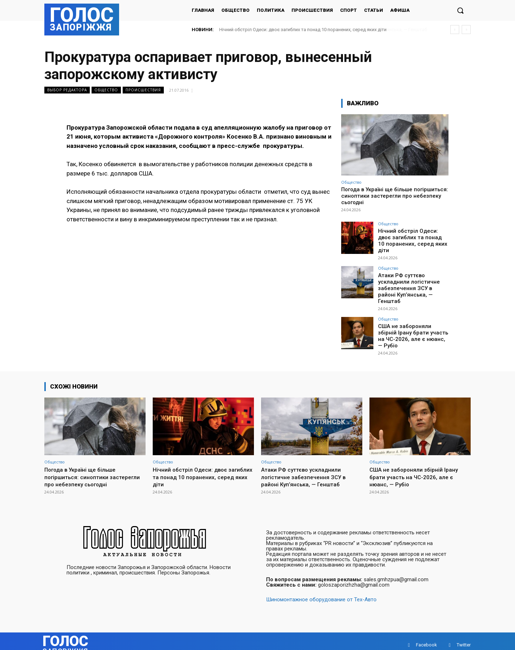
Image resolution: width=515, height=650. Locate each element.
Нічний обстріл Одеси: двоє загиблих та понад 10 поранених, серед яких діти (303, 29)
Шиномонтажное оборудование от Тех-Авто (321, 592)
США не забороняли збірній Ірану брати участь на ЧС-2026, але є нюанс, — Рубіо (411, 321)
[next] (466, 29)
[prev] (454, 29)
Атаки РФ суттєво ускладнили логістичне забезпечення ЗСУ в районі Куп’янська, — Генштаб (410, 279)
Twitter (464, 637)
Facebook (426, 637)
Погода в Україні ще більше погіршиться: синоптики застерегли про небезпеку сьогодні (394, 196)
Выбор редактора (67, 90)
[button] (460, 10)
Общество (106, 90)
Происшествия (143, 90)
